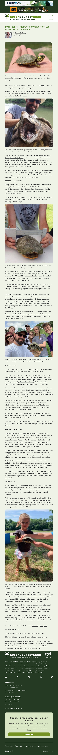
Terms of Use (9, 751)
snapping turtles (27, 377)
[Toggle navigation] (50, 17)
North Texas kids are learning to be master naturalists (24, 633)
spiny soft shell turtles (13, 377)
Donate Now (29, 734)
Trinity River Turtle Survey (14, 158)
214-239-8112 (9, 704)
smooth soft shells (38, 400)
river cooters (37, 375)
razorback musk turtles (16, 380)
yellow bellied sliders (25, 382)
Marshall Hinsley (20, 33)
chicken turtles (42, 403)
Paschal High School (22, 91)
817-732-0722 (9, 693)
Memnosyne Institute (13, 697)
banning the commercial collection (38, 435)
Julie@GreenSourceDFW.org (15, 690)
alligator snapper (34, 390)
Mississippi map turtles (42, 377)
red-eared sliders (19, 375)
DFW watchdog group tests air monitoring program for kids (26, 637)
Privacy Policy (48, 751)
